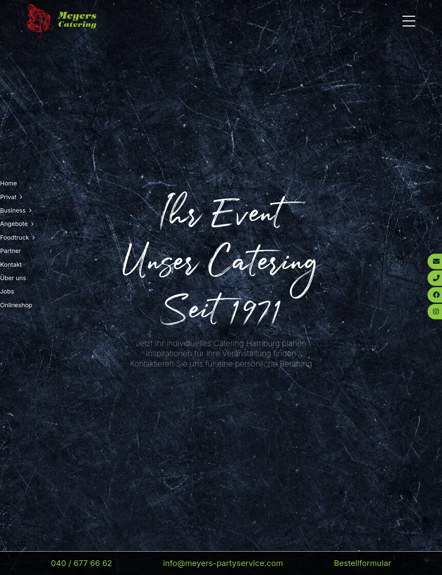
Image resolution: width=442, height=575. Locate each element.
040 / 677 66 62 (81, 563)
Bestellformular (362, 563)
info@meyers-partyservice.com (223, 563)
